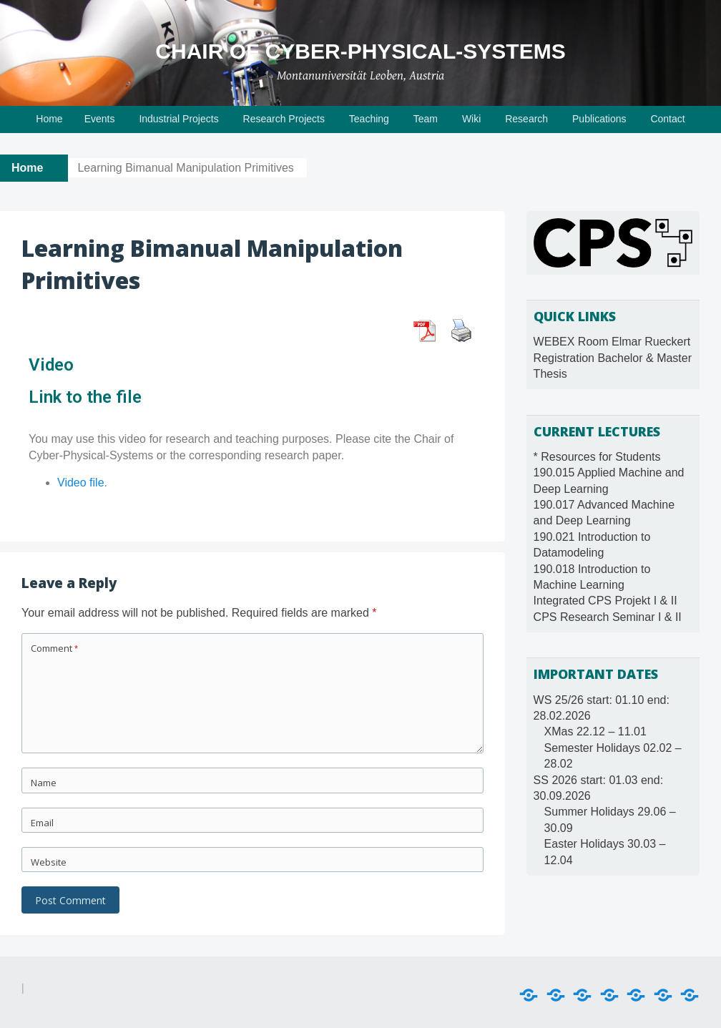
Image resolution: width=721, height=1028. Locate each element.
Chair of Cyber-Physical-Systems (360, 51)
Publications (599, 118)
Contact (667, 118)
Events (99, 118)
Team (425, 118)
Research (526, 118)
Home (49, 118)
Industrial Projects (178, 118)
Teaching (369, 118)
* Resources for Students (597, 457)
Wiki (471, 118)
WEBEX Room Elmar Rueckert (612, 342)
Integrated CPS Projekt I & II (605, 600)
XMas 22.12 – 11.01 (595, 731)
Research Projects (284, 118)
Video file (80, 482)
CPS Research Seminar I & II (608, 617)
